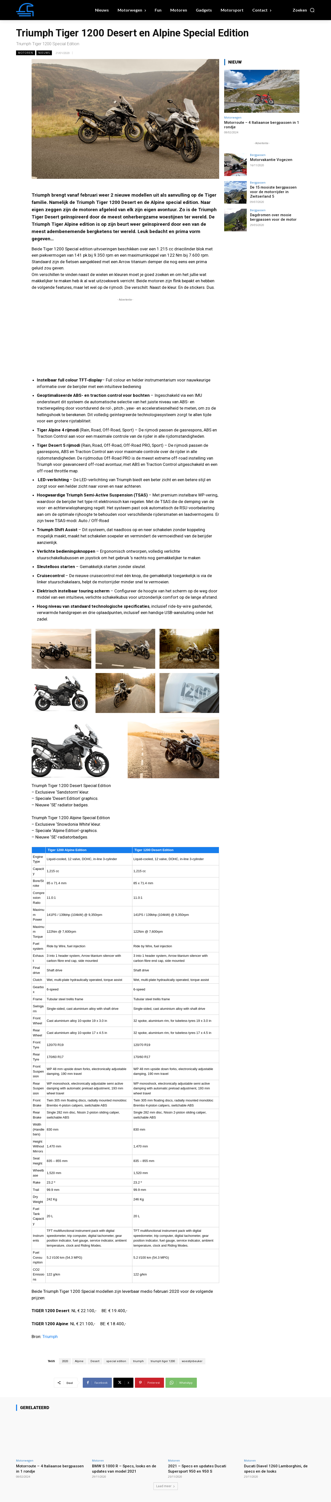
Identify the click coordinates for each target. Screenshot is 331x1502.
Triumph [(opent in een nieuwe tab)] (50, 1336)
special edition (116, 1361)
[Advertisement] (125, 337)
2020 (65, 1361)
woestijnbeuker (192, 1361)
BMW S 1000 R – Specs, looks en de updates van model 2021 (127, 1468)
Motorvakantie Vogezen (269, 160)
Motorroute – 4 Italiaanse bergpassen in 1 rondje (40, 1468)
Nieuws (44, 52)
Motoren (25, 52)
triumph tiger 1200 (163, 1361)
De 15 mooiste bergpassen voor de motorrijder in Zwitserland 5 (272, 191)
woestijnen (171, 217)
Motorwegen (232, 117)
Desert (129, 202)
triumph (138, 1361)
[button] (304, 10)
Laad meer (165, 1486)
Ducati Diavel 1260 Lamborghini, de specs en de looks (277, 1468)
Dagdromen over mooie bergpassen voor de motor (272, 217)
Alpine (79, 1361)
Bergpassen (258, 154)
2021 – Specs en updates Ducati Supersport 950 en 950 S (199, 1468)
